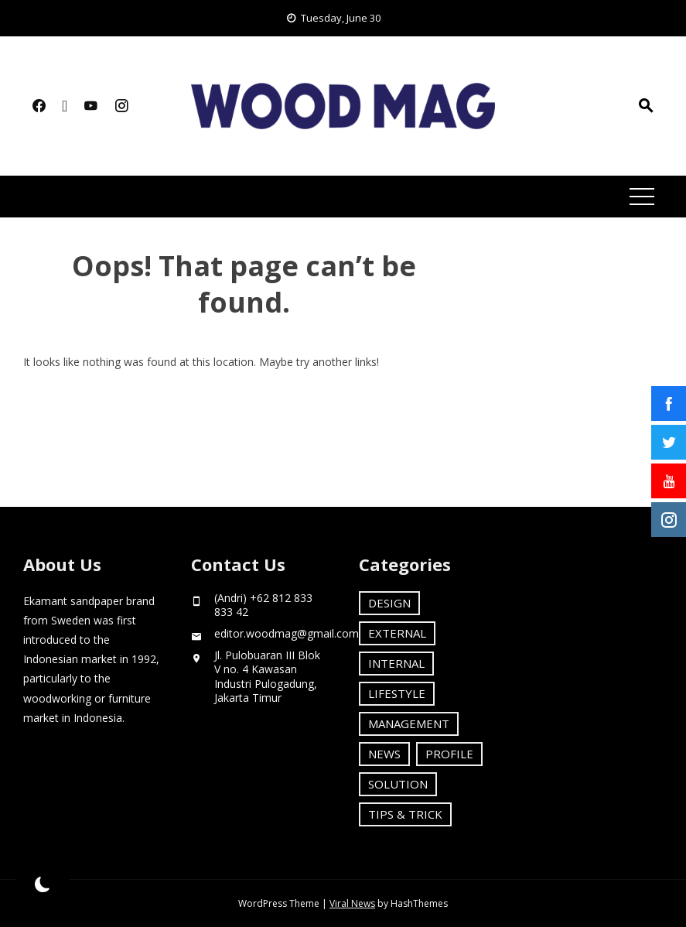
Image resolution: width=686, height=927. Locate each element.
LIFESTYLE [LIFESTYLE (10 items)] (396, 693)
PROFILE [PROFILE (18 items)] (449, 753)
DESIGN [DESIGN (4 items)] (389, 603)
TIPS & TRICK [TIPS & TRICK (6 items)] (405, 814)
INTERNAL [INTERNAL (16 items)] (396, 663)
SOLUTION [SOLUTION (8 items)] (398, 784)
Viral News (352, 903)
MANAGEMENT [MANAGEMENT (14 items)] (408, 723)
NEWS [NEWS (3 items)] (384, 753)
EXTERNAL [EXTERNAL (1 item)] (397, 633)
